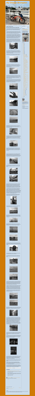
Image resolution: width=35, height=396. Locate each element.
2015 (23, 51)
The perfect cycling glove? (25, 67)
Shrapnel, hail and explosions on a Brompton (25, 79)
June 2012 (24, 91)
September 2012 (24, 89)
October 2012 (24, 88)
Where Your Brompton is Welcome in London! (25, 60)
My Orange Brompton (16, 3)
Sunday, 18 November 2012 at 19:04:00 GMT (16, 377)
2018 (23, 49)
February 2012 (24, 94)
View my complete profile (24, 104)
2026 (23, 43)
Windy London (24, 58)
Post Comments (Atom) (11, 388)
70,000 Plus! (24, 73)
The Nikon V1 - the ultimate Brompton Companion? (25, 56)
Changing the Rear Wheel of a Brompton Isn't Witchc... (25, 72)
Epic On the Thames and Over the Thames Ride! (25, 66)
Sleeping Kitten (24, 83)
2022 (23, 46)
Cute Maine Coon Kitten (25, 87)
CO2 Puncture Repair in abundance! (25, 63)
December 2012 (24, 54)
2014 (23, 52)
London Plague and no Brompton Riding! (25, 70)
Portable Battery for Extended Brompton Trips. (25, 78)
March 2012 (24, 93)
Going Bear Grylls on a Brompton (25, 71)
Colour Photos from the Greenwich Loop (25, 65)
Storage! (24, 57)
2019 (23, 48)
